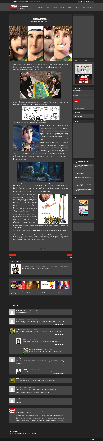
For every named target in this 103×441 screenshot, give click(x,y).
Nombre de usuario (77, 90)
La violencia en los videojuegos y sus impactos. (83, 178)
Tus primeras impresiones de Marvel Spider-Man (83, 190)
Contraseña (75, 95)
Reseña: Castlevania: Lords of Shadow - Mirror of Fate (83, 166)
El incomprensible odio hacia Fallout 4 (83, 184)
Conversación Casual (80, 173)
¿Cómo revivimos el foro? (80, 172)
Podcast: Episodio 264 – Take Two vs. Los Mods (28, 1)
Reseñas (78, 168)
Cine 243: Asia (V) (30, 291)
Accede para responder (59, 314)
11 (52, 21)
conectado (21, 433)
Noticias (62, 7)
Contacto (90, 7)
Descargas (76, 7)
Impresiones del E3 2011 (47, 291)
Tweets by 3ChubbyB (79, 116)
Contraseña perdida (79, 108)
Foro (69, 7)
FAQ (84, 7)
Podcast (55, 7)
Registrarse (77, 105)
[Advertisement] (83, 37)
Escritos (47, 7)
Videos (40, 7)
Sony (77, 192)
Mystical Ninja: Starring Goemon (17, 292)
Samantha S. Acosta (38, 21)
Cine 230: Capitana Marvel (62, 291)
